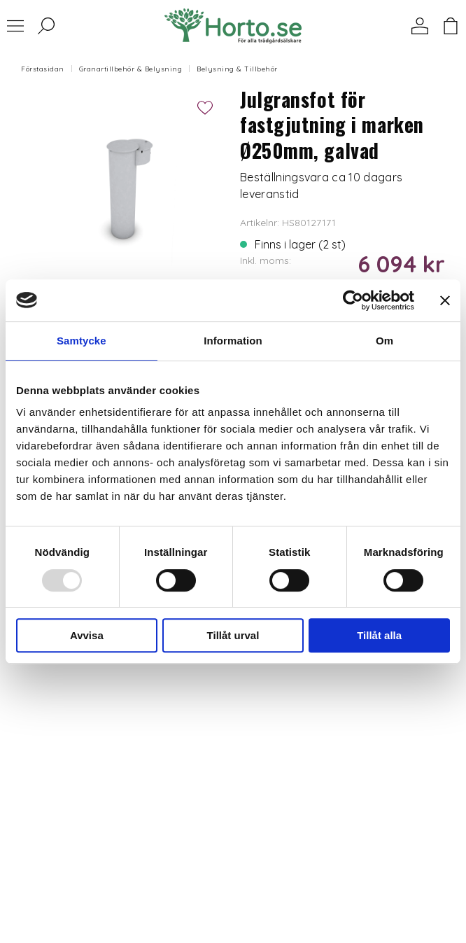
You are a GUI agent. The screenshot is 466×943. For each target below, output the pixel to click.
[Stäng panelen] (445, 300)
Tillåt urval (233, 635)
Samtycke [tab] (81, 341)
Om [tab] (384, 341)
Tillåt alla (379, 635)
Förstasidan (42, 69)
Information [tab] (233, 341)
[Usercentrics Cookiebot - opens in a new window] (353, 300)
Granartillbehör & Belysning (131, 69)
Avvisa (87, 635)
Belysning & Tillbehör (237, 69)
